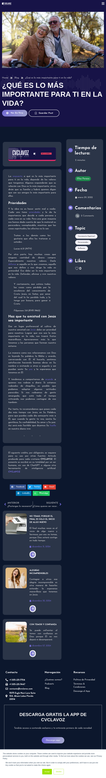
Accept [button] (47, 772)
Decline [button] (58, 772)
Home (5, 78)
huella (53, 425)
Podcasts (49, 684)
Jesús (33, 330)
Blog (16, 78)
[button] (18, 487)
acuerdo (49, 379)
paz (31, 369)
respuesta (17, 176)
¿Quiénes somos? (53, 680)
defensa (12, 264)
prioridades (34, 212)
